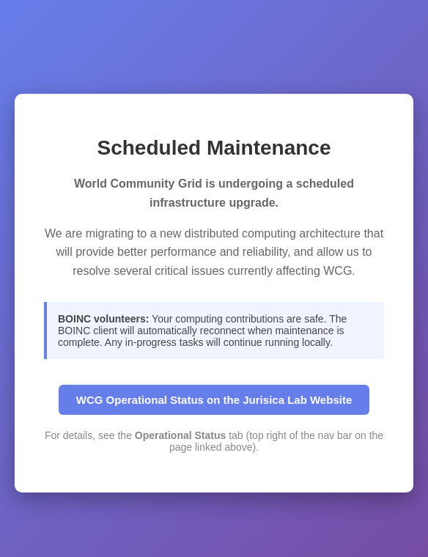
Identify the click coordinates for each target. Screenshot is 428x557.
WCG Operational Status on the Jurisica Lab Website (214, 400)
